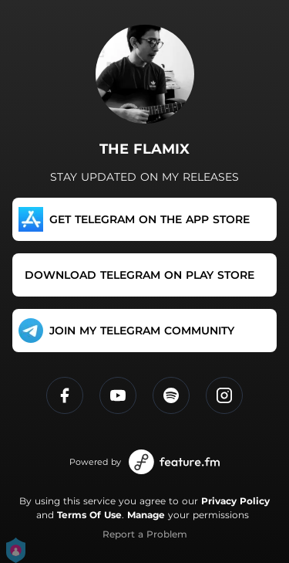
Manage (146, 515)
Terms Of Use (89, 515)
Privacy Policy (235, 501)
